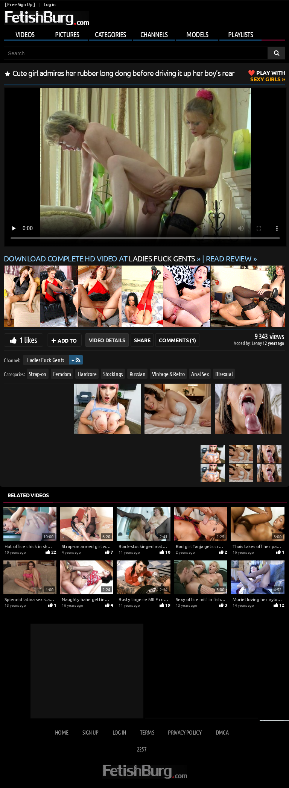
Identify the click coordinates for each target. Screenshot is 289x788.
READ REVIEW (229, 258)
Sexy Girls (267, 76)
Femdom (62, 373)
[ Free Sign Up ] (20, 4)
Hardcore (87, 373)
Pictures (67, 34)
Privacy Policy (184, 732)
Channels (153, 34)
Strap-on (37, 373)
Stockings (113, 373)
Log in (49, 4)
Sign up (90, 732)
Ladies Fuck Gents (45, 359)
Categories (110, 34)
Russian (137, 373)
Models (197, 34)
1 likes (28, 340)
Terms (147, 732)
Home (61, 732)
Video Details (107, 340)
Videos (24, 34)
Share (142, 340)
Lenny (257, 343)
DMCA (222, 732)
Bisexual (224, 373)
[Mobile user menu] (144, 33)
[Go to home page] (46, 18)
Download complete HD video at (100, 258)
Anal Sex (199, 373)
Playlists (240, 34)
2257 (141, 749)
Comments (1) (177, 340)
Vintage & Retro (168, 373)
